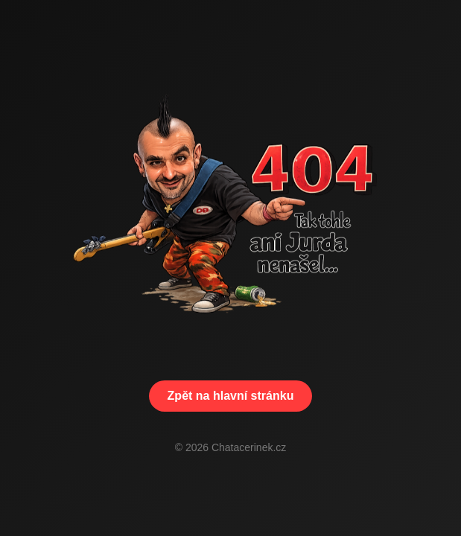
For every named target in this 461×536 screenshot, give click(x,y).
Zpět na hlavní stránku (231, 395)
